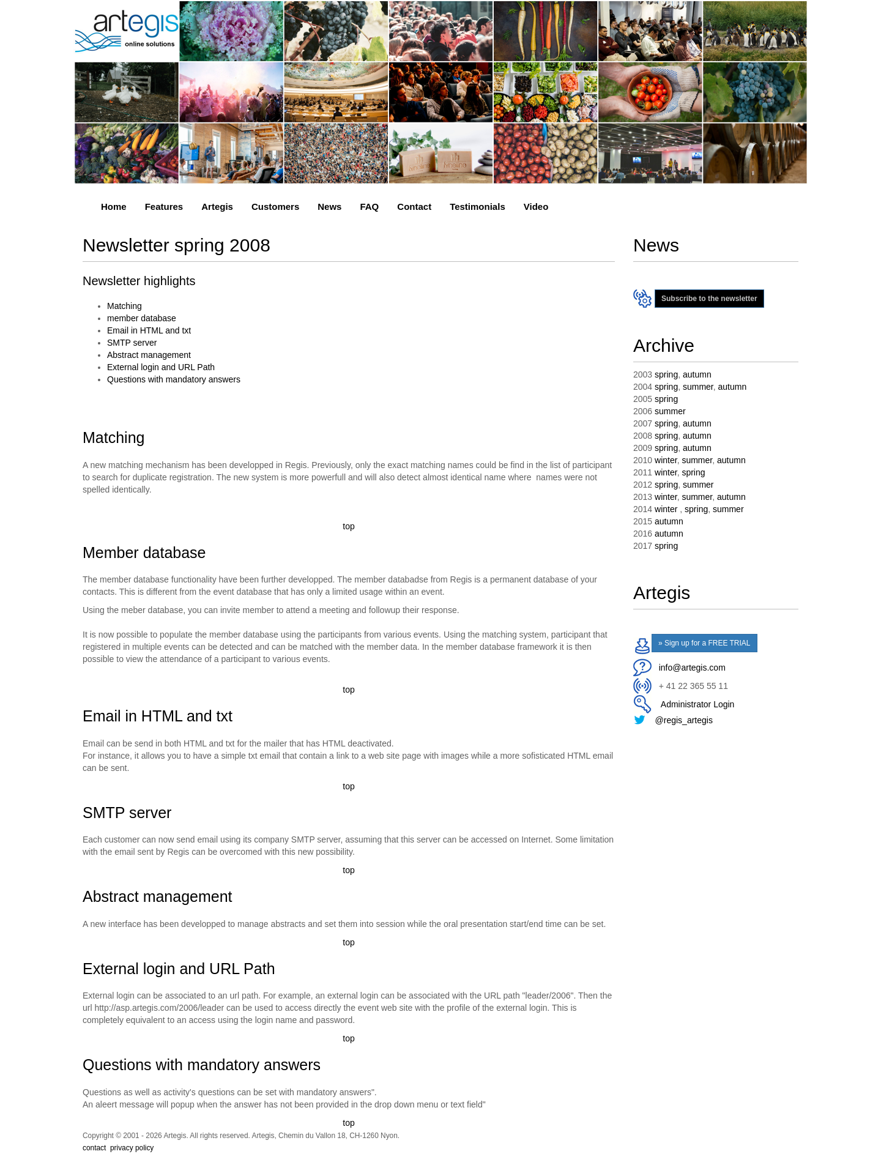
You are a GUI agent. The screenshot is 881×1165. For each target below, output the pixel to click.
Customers (275, 206)
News (329, 206)
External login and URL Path (161, 367)
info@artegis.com (692, 667)
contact (94, 1148)
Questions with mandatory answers (173, 379)
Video (536, 206)
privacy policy (132, 1148)
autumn (697, 374)
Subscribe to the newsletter (709, 298)
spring (666, 374)
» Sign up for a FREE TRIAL (704, 643)
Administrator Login (695, 704)
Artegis (217, 206)
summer (698, 387)
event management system (200, 1161)
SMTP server (132, 343)
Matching (124, 306)
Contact (414, 206)
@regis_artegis (684, 720)
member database (141, 318)
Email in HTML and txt (149, 330)
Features (164, 206)
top (348, 526)
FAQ (369, 206)
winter (666, 460)
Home (114, 206)
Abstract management (149, 355)
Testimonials (477, 206)
